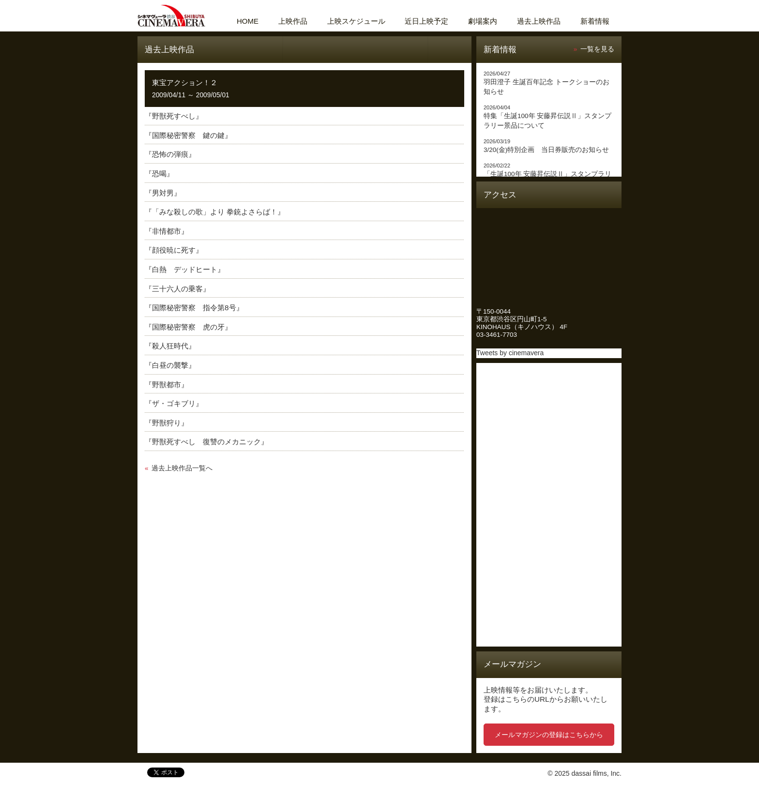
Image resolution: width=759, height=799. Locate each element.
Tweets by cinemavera (510, 353)
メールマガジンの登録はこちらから (549, 735)
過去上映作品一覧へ (182, 468)
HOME (247, 21)
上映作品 (292, 21)
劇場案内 (482, 21)
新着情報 (594, 21)
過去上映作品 (539, 21)
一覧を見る (597, 49)
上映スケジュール (356, 21)
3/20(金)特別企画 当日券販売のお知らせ (546, 149)
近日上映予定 (426, 21)
